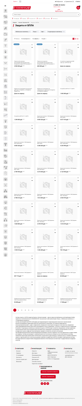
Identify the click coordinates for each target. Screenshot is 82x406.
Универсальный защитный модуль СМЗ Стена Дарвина (45, 299)
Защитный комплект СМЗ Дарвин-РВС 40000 (68, 117)
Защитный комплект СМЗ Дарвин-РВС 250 (45, 247)
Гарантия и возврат (37, 363)
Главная (15, 22)
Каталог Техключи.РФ (24, 22)
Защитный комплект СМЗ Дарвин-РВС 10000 (22, 169)
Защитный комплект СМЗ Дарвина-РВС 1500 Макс (68, 195)
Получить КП (32, 18)
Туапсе (14, 1)
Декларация (16, 44)
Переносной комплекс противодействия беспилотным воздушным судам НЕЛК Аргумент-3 (22, 62)
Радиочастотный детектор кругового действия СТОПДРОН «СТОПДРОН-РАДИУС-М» (23, 90)
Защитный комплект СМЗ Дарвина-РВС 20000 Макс (22, 143)
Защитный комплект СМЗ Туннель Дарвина (45, 273)
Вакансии (18, 361)
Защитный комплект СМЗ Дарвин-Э (22, 272)
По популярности (25, 38)
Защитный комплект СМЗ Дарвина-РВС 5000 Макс (45, 169)
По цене (43, 38)
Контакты (55, 18)
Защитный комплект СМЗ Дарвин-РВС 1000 (68, 221)
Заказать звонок (56, 6)
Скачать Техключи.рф (48, 376)
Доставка (47, 18)
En (20, 1)
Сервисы (24, 18)
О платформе (19, 355)
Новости (40, 18)
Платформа (16, 18)
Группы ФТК (19, 400)
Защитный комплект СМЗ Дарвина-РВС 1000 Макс (45, 221)
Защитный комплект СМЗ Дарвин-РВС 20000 (45, 143)
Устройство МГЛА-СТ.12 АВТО (21, 116)
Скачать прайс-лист (21, 359)
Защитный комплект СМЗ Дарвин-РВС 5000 (68, 169)
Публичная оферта (17, 401)
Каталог (18, 351)
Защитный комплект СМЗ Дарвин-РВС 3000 (45, 195)
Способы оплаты (36, 361)
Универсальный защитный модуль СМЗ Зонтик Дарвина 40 (68, 299)
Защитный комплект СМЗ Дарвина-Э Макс (69, 247)
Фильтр (17, 38)
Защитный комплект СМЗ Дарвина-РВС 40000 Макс (45, 117)
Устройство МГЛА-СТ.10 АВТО (67, 88)
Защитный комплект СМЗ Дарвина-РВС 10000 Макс (68, 143)
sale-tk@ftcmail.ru (59, 10)
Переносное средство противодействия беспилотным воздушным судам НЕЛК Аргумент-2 (45, 62)
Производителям (36, 355)
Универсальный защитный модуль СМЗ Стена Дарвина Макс (22, 299)
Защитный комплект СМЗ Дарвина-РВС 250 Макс (22, 247)
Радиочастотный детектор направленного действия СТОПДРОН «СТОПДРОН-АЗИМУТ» (46, 90)
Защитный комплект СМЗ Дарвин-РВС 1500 (22, 221)
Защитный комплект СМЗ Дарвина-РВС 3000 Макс (22, 195)
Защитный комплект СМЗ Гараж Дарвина (68, 273)
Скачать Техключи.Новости (50, 371)
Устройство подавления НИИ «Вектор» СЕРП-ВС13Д (67, 62)
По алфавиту (36, 38)
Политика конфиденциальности (20, 403)
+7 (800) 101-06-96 (59, 5)
